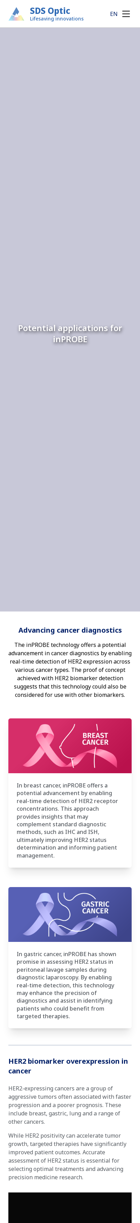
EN (114, 14)
